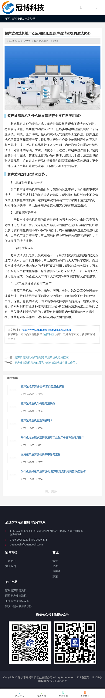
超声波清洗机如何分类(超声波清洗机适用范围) (42, 357)
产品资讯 (43, 40)
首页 (6, 18)
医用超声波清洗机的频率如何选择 (40, 454)
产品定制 (63, 693)
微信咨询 (41, 693)
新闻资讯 (17, 18)
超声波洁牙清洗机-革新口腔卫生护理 (42, 386)
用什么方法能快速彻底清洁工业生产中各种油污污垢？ (52, 437)
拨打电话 (85, 693)
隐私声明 (62, 680)
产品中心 (19, 693)
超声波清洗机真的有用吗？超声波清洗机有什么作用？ (46, 362)
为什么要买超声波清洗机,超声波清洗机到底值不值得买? (53, 471)
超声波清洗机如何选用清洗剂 (38, 403)
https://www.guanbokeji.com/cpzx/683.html (46, 329)
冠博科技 (48, 334)
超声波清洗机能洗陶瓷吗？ (36, 420)
